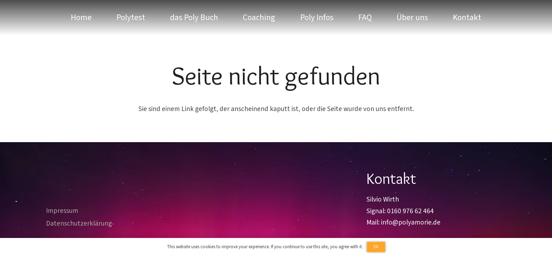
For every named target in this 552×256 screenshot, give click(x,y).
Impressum (62, 211)
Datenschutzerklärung (79, 223)
